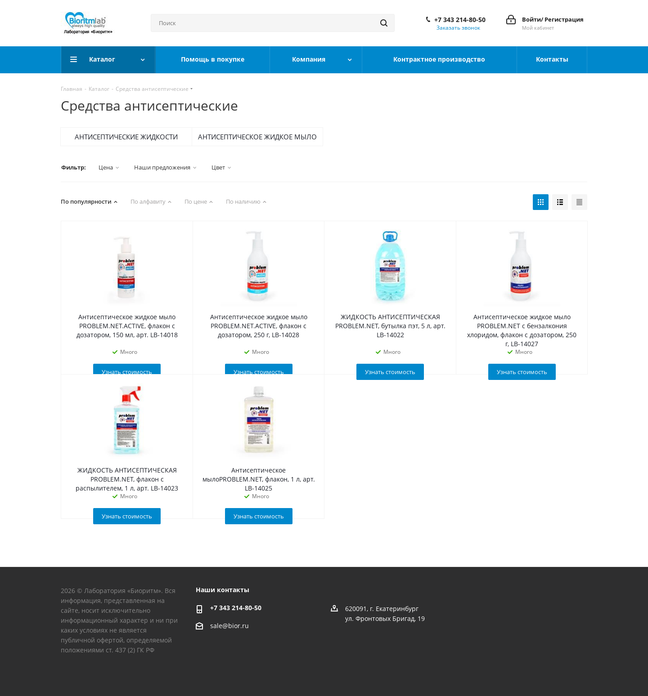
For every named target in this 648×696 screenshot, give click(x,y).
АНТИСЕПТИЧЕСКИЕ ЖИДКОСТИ (126, 136)
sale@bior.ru (229, 625)
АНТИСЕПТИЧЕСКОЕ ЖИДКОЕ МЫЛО (257, 136)
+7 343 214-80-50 (460, 20)
